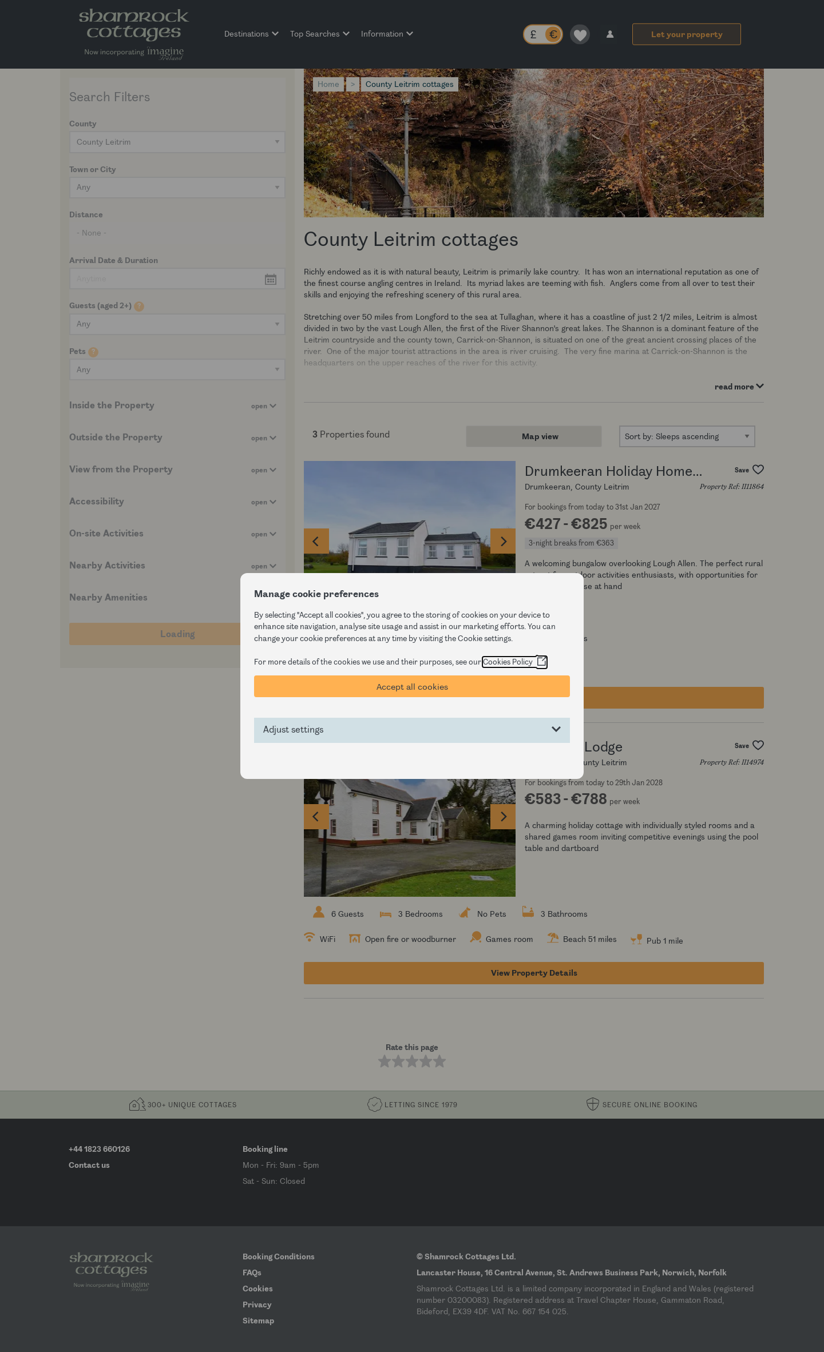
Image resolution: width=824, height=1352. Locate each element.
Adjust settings (293, 729)
